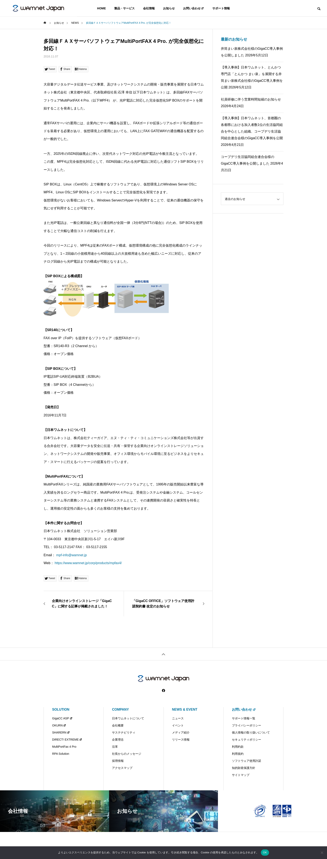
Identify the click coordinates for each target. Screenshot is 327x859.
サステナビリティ (123, 732)
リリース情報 (181, 739)
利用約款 (238, 746)
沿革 (115, 746)
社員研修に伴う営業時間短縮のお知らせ (251, 99)
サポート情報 (221, 8)
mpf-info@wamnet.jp (71, 555)
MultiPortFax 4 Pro (64, 746)
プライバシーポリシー (246, 725)
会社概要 (118, 725)
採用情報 (118, 760)
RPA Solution (60, 753)
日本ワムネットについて (128, 718)
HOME (101, 8)
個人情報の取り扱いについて (251, 732)
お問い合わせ (193, 8)
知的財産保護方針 (243, 768)
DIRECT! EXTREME (67, 739)
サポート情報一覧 (243, 718)
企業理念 (118, 739)
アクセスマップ (122, 768)
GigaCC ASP (62, 718)
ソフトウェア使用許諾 (246, 760)
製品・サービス (124, 8)
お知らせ (169, 8)
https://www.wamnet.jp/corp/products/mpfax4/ (88, 563)
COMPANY (120, 709)
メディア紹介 (181, 732)
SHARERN (61, 732)
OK (265, 852)
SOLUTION (60, 709)
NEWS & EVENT (184, 709)
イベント (178, 725)
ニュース (178, 718)
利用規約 (238, 753)
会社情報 (149, 8)
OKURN (59, 725)
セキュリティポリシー (246, 739)
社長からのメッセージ (126, 753)
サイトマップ (240, 775)
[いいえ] (322, 852)
